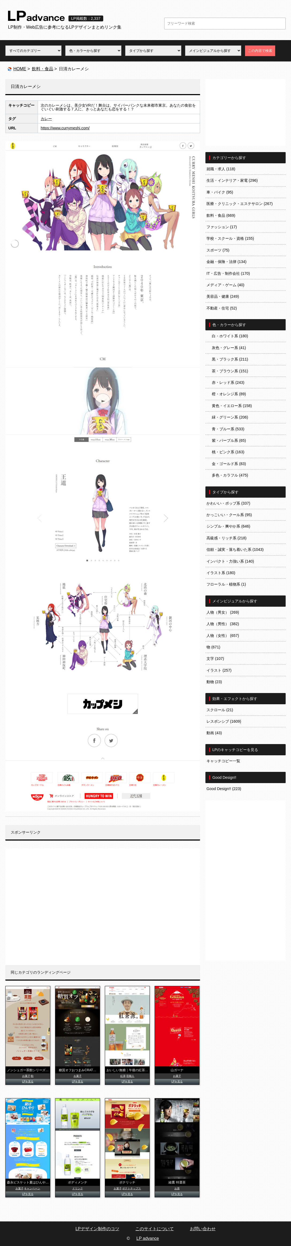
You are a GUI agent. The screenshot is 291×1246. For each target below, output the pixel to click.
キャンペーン (32, 1188)
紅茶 (123, 1075)
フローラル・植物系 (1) (226, 584)
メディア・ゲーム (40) (225, 285)
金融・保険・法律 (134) (226, 262)
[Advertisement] (102, 907)
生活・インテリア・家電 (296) (232, 180)
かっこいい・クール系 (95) (229, 515)
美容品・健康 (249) (222, 296)
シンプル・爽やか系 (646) (228, 526)
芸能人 (130, 1075)
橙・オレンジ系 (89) (229, 394)
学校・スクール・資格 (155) (230, 238)
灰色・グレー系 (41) (229, 348)
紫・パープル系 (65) (229, 440)
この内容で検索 (260, 51)
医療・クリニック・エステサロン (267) (239, 204)
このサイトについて (154, 1228)
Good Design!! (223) (223, 789)
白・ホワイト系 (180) (230, 336)
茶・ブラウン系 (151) (230, 371)
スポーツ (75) (217, 250)
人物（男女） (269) (222, 612)
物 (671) (213, 647)
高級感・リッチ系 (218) (226, 538)
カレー (46, 119)
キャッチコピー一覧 (223, 761)
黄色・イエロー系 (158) (232, 406)
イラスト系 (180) (220, 573)
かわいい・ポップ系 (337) (228, 503)
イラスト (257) (219, 670)
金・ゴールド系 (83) (229, 464)
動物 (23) (214, 682)
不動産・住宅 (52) (221, 308)
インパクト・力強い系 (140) (230, 561)
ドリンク (77, 1188)
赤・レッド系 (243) (228, 382)
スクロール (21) (219, 710)
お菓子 (26, 1075)
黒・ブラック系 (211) (230, 359)
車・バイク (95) (219, 192)
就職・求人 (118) (220, 169)
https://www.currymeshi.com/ (65, 128)
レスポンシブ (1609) (223, 721)
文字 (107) (215, 658)
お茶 (177, 1188)
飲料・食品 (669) (220, 215)
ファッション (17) (221, 227)
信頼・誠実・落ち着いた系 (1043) (235, 549)
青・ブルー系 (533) (228, 429)
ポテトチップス (131, 1188)
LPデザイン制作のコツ (97, 1228)
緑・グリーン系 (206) (230, 417)
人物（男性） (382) (222, 624)
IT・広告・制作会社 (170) (228, 273)
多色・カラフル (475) (230, 475)
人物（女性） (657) (222, 635)
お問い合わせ (203, 1228)
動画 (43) (214, 733)
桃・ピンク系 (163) (228, 452)
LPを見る (27, 1081)
